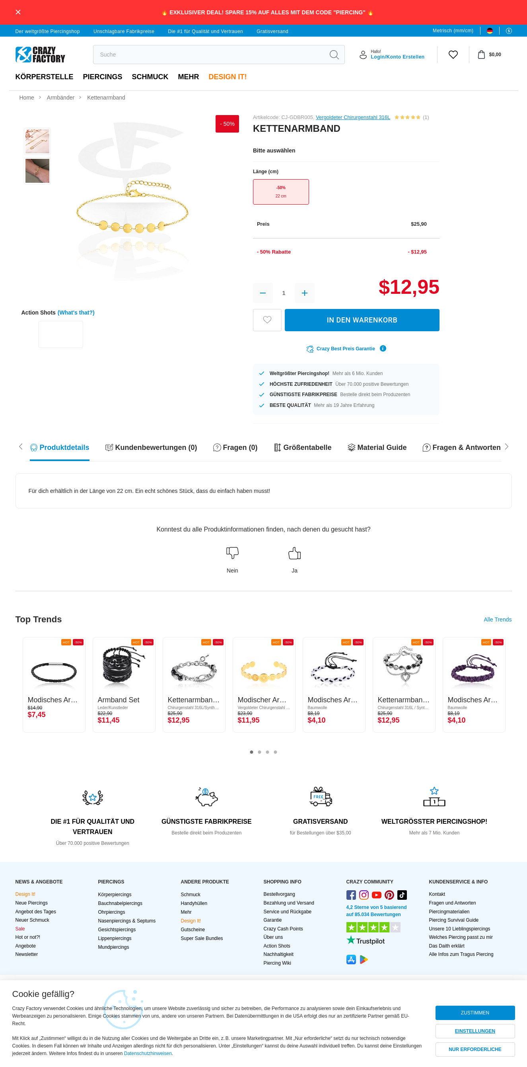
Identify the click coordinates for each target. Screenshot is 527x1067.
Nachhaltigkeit (279, 954)
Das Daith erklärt (447, 946)
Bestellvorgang (279, 894)
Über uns (273, 937)
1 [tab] (252, 752)
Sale (20, 929)
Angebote (26, 946)
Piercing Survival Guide (454, 920)
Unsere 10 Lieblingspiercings (459, 929)
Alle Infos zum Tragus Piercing (461, 954)
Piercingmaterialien (449, 912)
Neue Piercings (32, 903)
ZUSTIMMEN (475, 1013)
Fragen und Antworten (452, 903)
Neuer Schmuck (32, 920)
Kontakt (437, 894)
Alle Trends (497, 619)
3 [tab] (268, 752)
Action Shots (277, 946)
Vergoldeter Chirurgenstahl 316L (353, 117)
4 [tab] (276, 752)
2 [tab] (260, 752)
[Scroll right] (21, 445)
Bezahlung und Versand (289, 903)
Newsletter (27, 954)
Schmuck (150, 77)
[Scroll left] (507, 445)
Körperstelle (45, 77)
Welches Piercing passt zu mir (461, 937)
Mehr (188, 77)
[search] (209, 55)
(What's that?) (76, 312)
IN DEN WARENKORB (362, 320)
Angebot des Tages (36, 912)
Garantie (273, 920)
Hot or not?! (28, 937)
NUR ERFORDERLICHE (475, 1049)
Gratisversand (272, 31)
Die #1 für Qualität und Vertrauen (205, 31)
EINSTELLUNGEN (475, 1031)
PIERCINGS (103, 77)
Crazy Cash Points (283, 929)
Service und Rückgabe (288, 912)
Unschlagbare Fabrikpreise (123, 31)
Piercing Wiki (277, 963)
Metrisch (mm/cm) (453, 30)
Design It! (228, 77)
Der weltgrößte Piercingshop (48, 31)
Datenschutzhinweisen (148, 1053)
